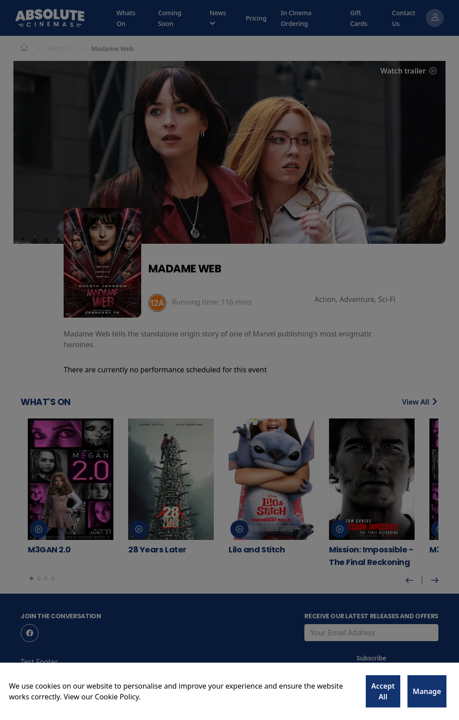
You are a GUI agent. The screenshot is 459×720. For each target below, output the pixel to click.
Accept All (383, 691)
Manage (427, 691)
